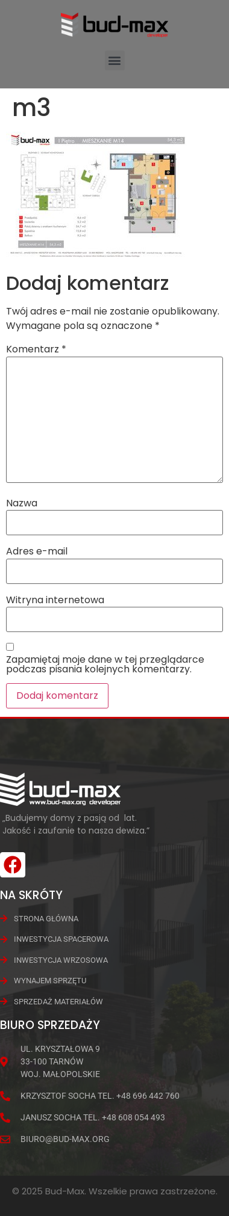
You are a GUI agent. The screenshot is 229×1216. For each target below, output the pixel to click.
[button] (115, 60)
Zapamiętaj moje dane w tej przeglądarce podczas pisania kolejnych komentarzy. (105, 664)
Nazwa (21, 503)
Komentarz (36, 349)
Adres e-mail (36, 551)
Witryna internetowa (55, 600)
